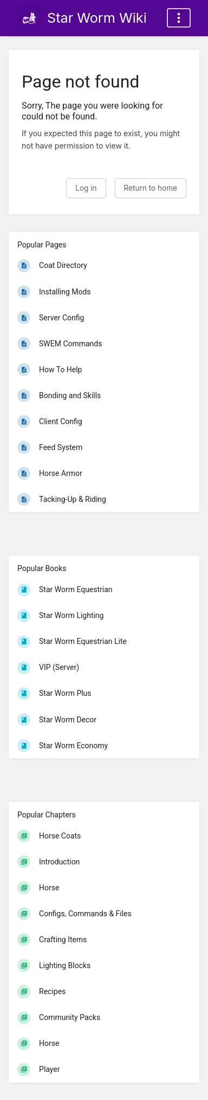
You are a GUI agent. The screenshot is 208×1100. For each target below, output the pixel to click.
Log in (85, 188)
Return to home (150, 188)
